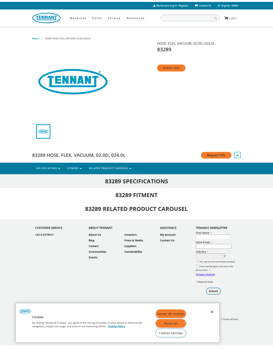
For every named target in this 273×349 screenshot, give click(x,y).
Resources (136, 18)
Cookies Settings (171, 333)
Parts (97, 18)
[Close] (212, 312)
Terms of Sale (230, 319)
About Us (95, 234)
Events (93, 257)
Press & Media (133, 240)
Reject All (170, 323)
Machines (78, 18)
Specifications (48, 168)
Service (114, 18)
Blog (91, 240)
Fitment (74, 168)
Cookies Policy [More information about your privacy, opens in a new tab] (116, 326)
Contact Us (202, 5)
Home (35, 38)
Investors (130, 234)
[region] (117, 323)
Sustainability (133, 251)
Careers (94, 246)
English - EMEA (227, 5)
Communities (97, 251)
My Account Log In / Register (172, 5)
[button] (25, 313)
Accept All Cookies (171, 314)
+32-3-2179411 (44, 234)
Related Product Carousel (110, 168)
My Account (168, 234)
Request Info (171, 68)
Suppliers (130, 246)
